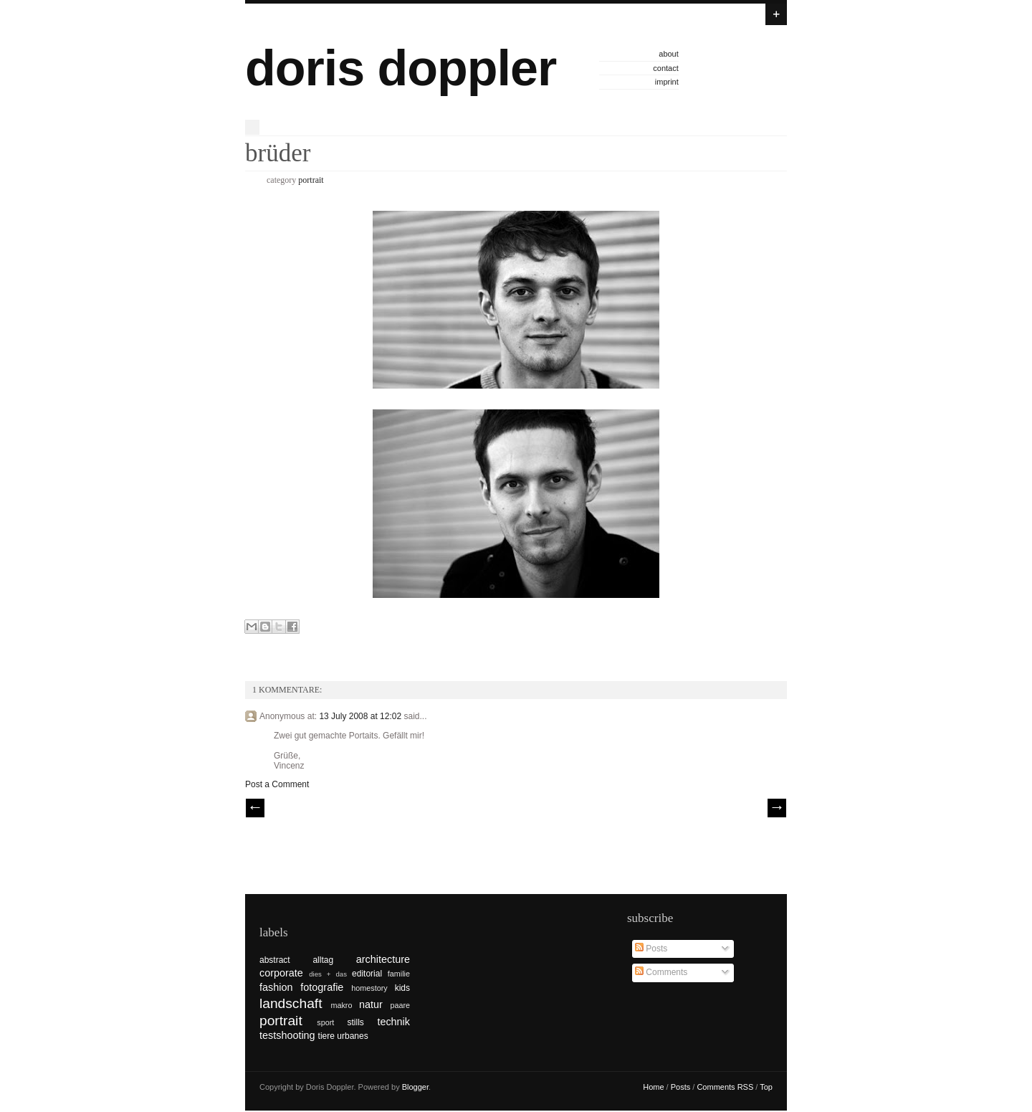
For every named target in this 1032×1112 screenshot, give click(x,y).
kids (402, 988)
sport (325, 1022)
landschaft (290, 1003)
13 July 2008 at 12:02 (361, 716)
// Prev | (255, 808)
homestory (369, 988)
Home (653, 1087)
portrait (310, 180)
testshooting (287, 1035)
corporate (281, 973)
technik (393, 1021)
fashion (275, 987)
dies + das (328, 974)
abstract (274, 960)
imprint (667, 81)
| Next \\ (777, 808)
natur (371, 1004)
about (669, 53)
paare (400, 1005)
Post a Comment (277, 784)
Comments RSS (725, 1087)
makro (341, 1005)
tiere (326, 1036)
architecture (383, 959)
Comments (661, 972)
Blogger (415, 1087)
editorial (367, 974)
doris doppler (400, 68)
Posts (651, 949)
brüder (277, 153)
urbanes (352, 1036)
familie (399, 973)
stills (356, 1022)
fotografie (321, 987)
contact (665, 68)
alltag (322, 960)
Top (766, 1087)
